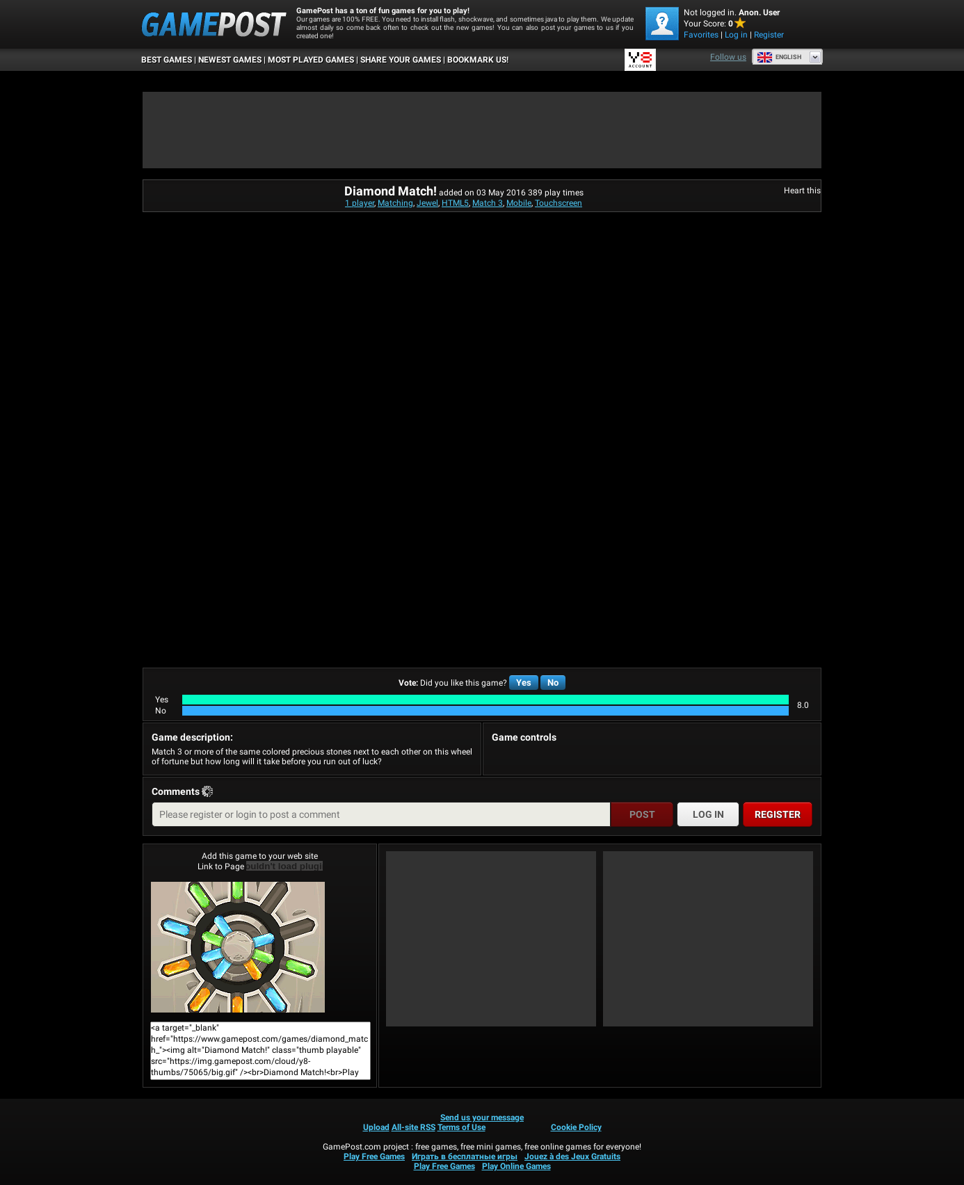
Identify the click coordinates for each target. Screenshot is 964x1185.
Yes (523, 682)
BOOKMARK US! (477, 60)
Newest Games (230, 60)
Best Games (166, 60)
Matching (395, 203)
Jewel (427, 203)
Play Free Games (374, 1156)
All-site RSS (413, 1127)
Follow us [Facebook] (728, 57)
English (779, 57)
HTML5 (455, 203)
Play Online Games (516, 1166)
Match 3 (487, 203)
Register (769, 35)
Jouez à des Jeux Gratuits (572, 1156)
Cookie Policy (576, 1127)
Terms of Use (461, 1127)
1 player (359, 203)
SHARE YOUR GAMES (400, 60)
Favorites (701, 35)
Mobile (518, 203)
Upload (376, 1127)
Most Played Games (311, 60)
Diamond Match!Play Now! (238, 947)
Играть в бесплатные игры (464, 1156)
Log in (736, 35)
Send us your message (482, 1117)
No (553, 682)
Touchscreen (558, 203)
